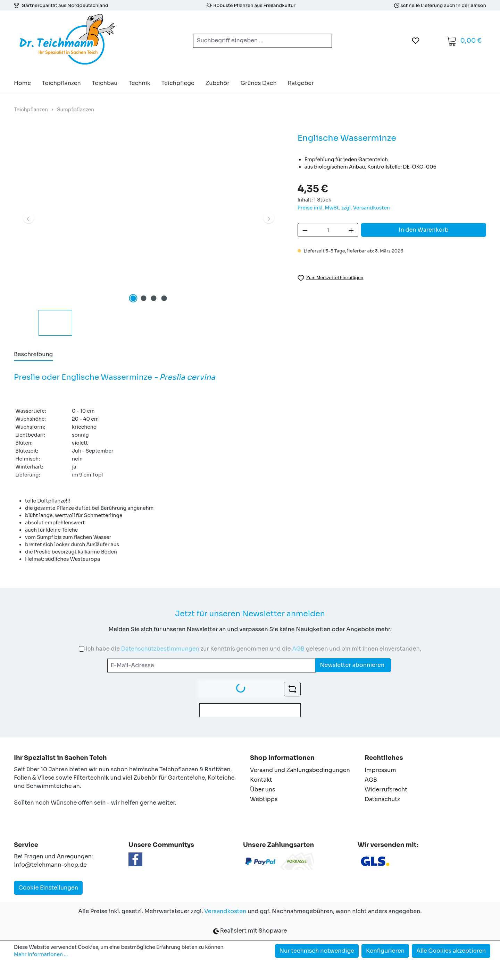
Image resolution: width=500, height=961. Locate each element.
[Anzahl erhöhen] (351, 230)
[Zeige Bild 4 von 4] (164, 298)
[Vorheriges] (28, 217)
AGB (298, 648)
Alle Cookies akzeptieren (451, 950)
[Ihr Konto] (433, 41)
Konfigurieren (385, 950)
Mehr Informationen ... (41, 954)
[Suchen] (323, 41)
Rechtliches (384, 758)
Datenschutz (382, 799)
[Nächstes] (268, 217)
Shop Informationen (282, 758)
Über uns (262, 789)
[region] (149, 233)
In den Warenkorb (424, 229)
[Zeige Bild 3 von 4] (154, 298)
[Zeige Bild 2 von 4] (143, 298)
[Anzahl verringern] (305, 230)
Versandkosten (225, 911)
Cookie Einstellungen (48, 887)
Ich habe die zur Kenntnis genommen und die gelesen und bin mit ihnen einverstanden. (253, 648)
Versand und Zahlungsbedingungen (300, 770)
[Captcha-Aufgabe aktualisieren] (292, 689)
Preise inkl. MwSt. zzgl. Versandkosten (344, 208)
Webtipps (264, 799)
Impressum (380, 770)
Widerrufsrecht (386, 789)
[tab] (33, 355)
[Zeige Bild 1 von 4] (133, 298)
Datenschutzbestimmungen (160, 648)
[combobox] (254, 41)
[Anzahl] (327, 230)
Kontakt (261, 779)
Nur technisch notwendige (317, 950)
